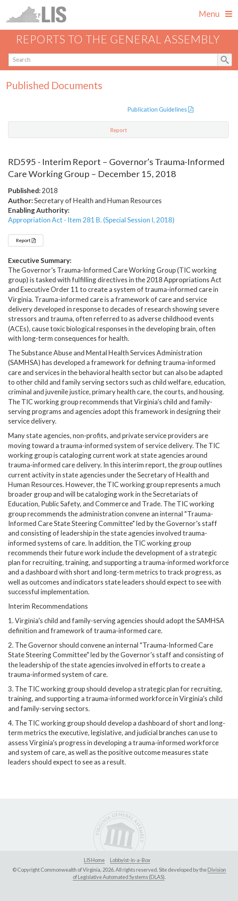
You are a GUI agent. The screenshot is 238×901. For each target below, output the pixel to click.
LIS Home (94, 860)
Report (25, 240)
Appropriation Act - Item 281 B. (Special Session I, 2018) (91, 220)
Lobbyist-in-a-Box (130, 860)
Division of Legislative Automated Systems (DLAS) (149, 873)
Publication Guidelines (160, 109)
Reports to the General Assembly (118, 39)
